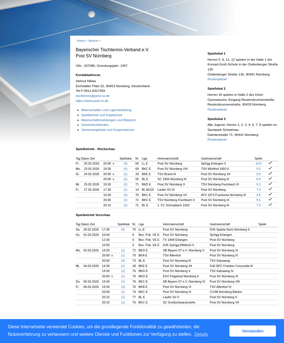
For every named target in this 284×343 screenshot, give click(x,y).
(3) (125, 163)
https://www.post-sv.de (92, 101)
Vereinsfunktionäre (95, 125)
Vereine (93, 40)
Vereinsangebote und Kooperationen (108, 130)
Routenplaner (217, 79)
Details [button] (201, 334)
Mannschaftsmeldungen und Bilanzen (108, 120)
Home (81, 40)
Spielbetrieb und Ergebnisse (102, 115)
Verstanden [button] (253, 331)
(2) (125, 184)
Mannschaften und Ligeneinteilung (106, 110)
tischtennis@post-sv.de (92, 96)
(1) (125, 174)
